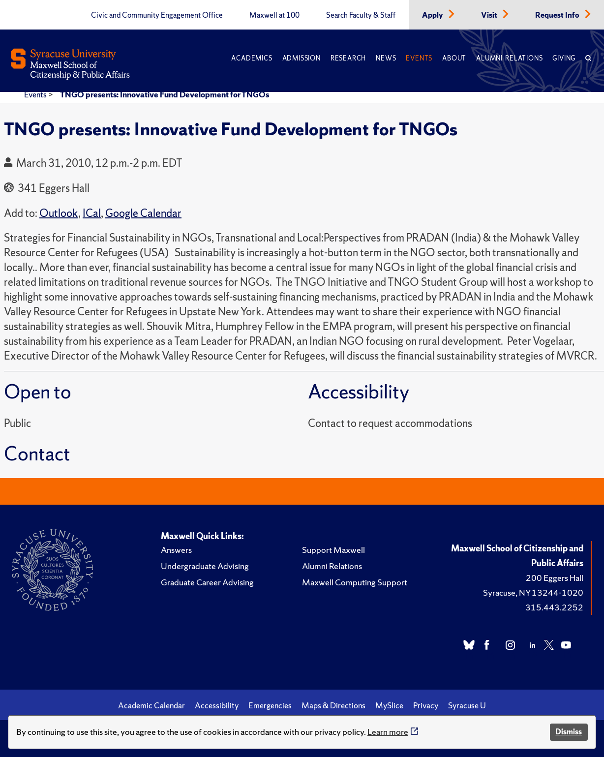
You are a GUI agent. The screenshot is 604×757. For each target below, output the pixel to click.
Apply (433, 15)
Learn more (387, 731)
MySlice (389, 705)
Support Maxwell (333, 549)
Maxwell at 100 (274, 15)
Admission (301, 58)
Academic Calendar (151, 705)
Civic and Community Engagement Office (157, 15)
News (386, 58)
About (454, 58)
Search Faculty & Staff (360, 15)
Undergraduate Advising (205, 566)
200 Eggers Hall (554, 577)
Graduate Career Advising (207, 582)
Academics (251, 58)
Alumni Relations (509, 58)
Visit (490, 15)
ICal (92, 213)
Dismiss (568, 732)
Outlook (58, 213)
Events (419, 58)
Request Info (558, 15)
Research (348, 58)
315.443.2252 (554, 607)
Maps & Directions (333, 705)
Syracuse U (467, 705)
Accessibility (217, 705)
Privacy (425, 705)
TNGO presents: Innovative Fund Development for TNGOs (164, 94)
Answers (176, 549)
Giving (563, 58)
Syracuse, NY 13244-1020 (533, 592)
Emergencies (270, 705)
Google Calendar (143, 213)
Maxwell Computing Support (354, 582)
